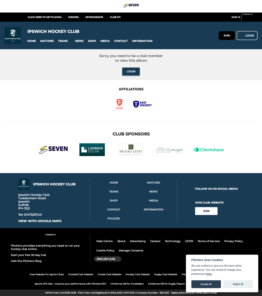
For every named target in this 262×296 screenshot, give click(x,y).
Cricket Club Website (109, 274)
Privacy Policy (233, 241)
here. (209, 274)
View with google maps (39, 221)
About (121, 241)
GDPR (189, 241)
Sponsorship (94, 17)
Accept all (206, 284)
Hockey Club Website (138, 274)
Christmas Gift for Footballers (127, 283)
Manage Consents (131, 250)
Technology (173, 241)
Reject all (238, 284)
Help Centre (104, 241)
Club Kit (115, 17)
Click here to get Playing (44, 17)
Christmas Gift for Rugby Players (166, 283)
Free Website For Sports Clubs (47, 274)
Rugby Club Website (165, 274)
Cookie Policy (105, 250)
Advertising (138, 241)
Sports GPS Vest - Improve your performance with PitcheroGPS (70, 283)
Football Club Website (80, 274)
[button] (31, 41)
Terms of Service (209, 241)
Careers (155, 241)
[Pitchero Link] (250, 18)
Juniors (73, 17)
